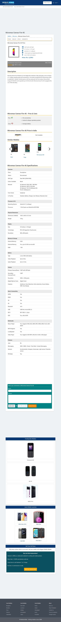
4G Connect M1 (40, 155)
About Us (51, 605)
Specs (19, 39)
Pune (7, 610)
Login (55, 3)
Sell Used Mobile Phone (8, 6)
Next (12, 157)
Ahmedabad (23, 612)
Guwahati (37, 614)
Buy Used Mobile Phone (19, 6)
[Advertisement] (30, 19)
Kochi (36, 612)
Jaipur (21, 614)
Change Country (52, 614)
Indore (36, 608)
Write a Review (48, 62)
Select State (47, 3)
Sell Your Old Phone (30, 546)
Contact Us (51, 610)
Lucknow (22, 608)
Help (50, 608)
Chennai (8, 612)
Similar (14, 39)
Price (9, 39)
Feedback (54, 608)
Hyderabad (8, 614)
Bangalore (8, 605)
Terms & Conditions (53, 612)
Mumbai (8, 608)
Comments (25, 39)
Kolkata (22, 610)
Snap (25, 157)
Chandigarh (37, 610)
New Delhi (22, 605)
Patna (36, 605)
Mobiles (9, 36)
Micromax (15, 36)
